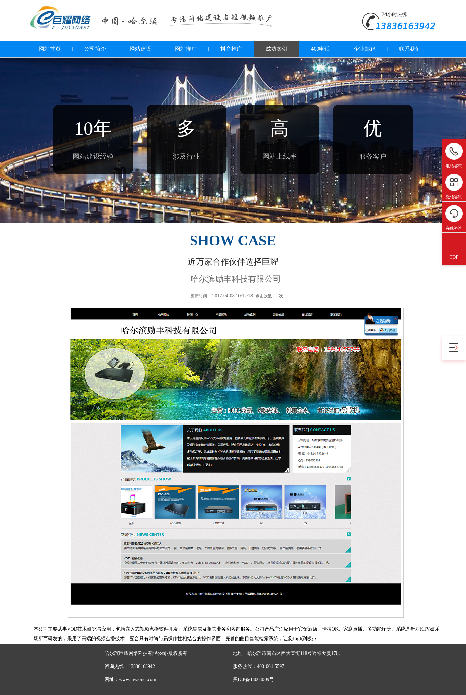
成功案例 (276, 49)
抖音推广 (231, 49)
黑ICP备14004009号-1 (255, 679)
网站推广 (186, 49)
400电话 (320, 49)
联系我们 (410, 49)
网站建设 (140, 49)
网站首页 (50, 49)
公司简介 (95, 49)
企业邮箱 (365, 49)
